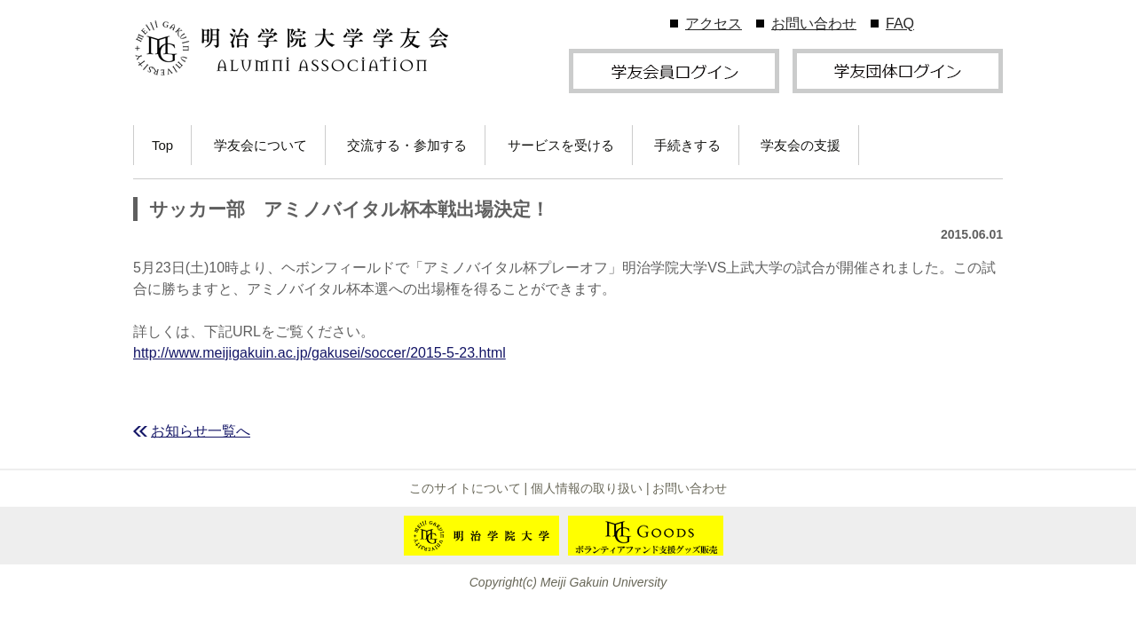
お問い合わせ (813, 23)
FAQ (900, 23)
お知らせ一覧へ (200, 430)
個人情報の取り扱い (587, 488)
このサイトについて (465, 488)
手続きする (687, 145)
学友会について (260, 145)
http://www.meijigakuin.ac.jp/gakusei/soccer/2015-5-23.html (319, 352)
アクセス (713, 23)
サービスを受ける (561, 145)
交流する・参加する (407, 145)
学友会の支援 (800, 145)
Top (162, 145)
